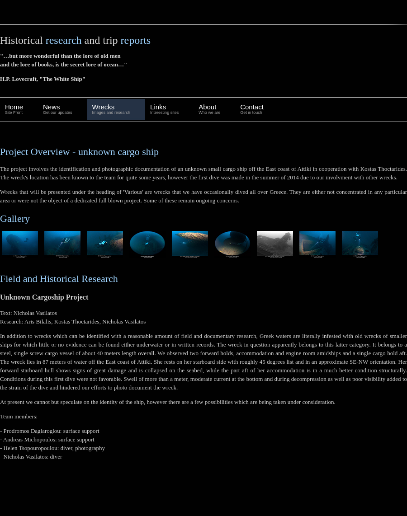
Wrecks (111, 109)
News (57, 109)
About (209, 109)
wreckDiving (45, 12)
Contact (252, 109)
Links (164, 109)
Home (14, 109)
